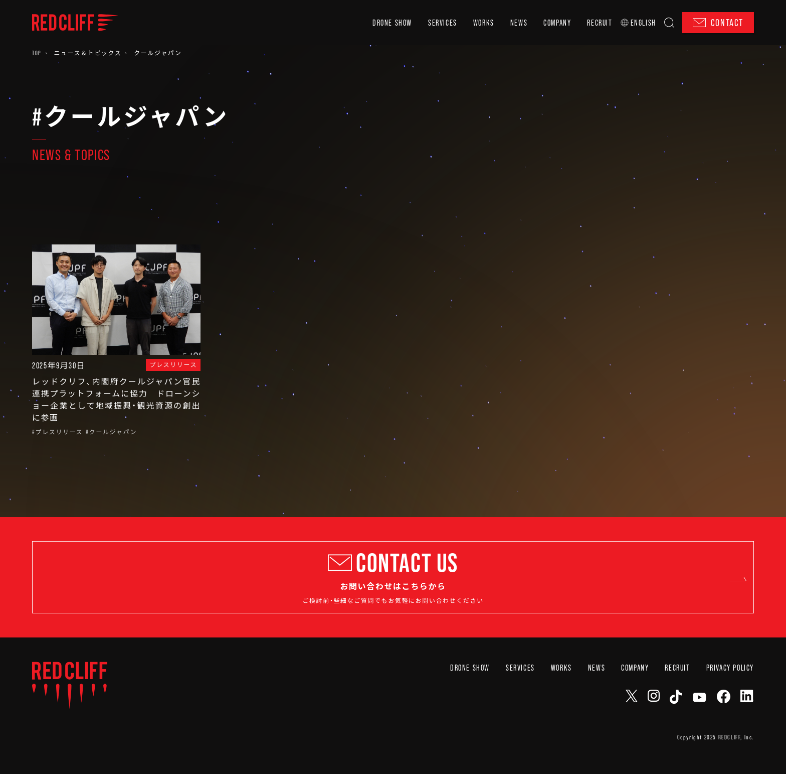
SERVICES (442, 22)
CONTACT (718, 22)
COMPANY (557, 22)
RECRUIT (599, 22)
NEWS (518, 22)
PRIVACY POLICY (730, 691)
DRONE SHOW (392, 22)
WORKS (483, 22)
